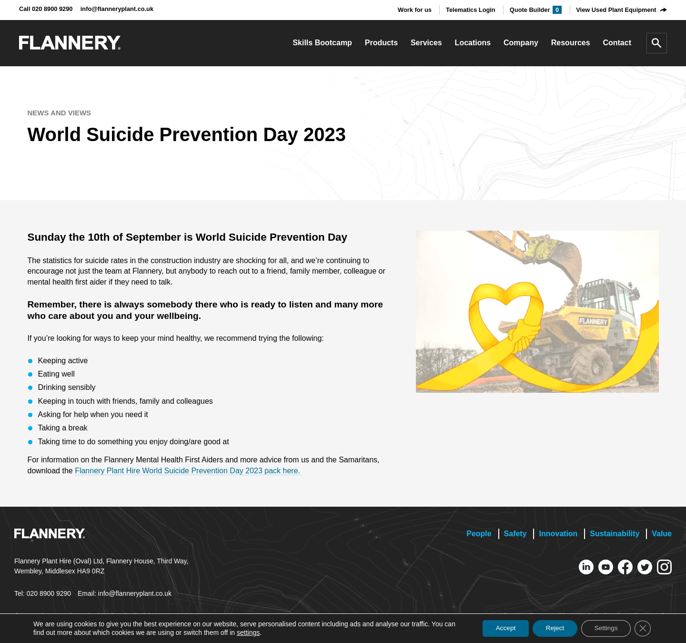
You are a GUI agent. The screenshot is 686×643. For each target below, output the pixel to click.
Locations (473, 43)
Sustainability (614, 534)
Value (662, 534)
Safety (515, 534)
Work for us (415, 9)
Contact (617, 43)
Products (381, 43)
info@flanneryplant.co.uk (117, 8)
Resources (570, 43)
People (478, 534)
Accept (497, 628)
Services (426, 43)
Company (521, 43)
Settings (603, 628)
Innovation (558, 534)
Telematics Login (470, 9)
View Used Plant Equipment (616, 9)
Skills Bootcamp (322, 43)
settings (260, 632)
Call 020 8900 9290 (45, 8)
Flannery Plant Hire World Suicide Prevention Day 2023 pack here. (188, 471)
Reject (549, 628)
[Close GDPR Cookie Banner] (642, 628)
